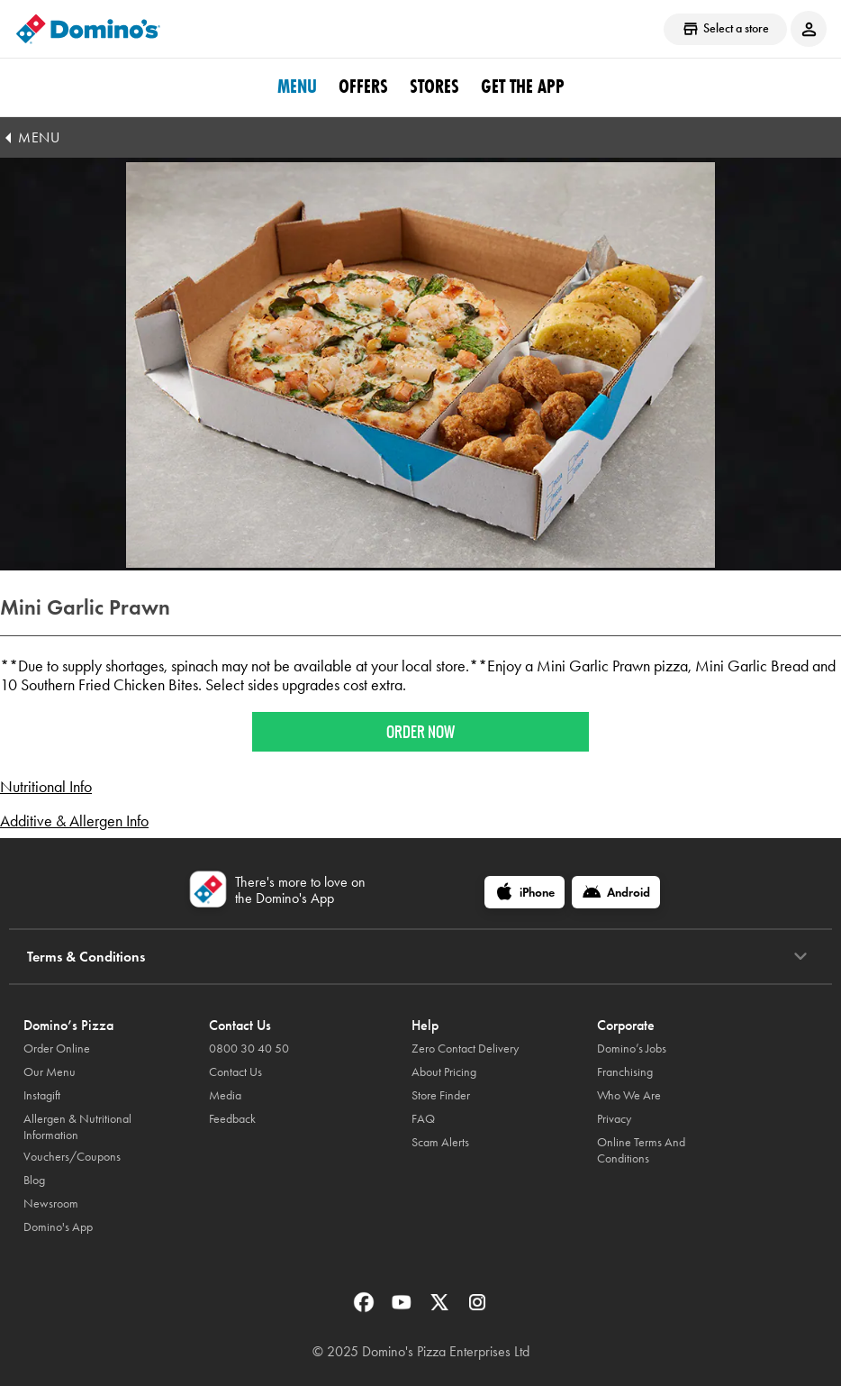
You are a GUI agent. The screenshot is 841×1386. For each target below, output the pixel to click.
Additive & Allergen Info (74, 821)
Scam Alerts (440, 1142)
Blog (34, 1180)
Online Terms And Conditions (641, 1150)
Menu (297, 86)
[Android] (616, 892)
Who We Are (629, 1095)
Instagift (41, 1095)
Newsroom (50, 1203)
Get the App (523, 86)
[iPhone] (524, 892)
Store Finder (440, 1095)
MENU (38, 137)
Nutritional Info (46, 787)
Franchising (625, 1072)
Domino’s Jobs (631, 1048)
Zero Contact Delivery (465, 1048)
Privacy (614, 1118)
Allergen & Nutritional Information (77, 1127)
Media (225, 1095)
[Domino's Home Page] (88, 29)
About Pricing (443, 1072)
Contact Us (235, 1072)
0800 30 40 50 (249, 1048)
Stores (434, 86)
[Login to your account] (809, 29)
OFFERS (363, 86)
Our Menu (49, 1072)
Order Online (56, 1048)
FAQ (423, 1118)
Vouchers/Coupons (72, 1156)
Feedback (232, 1118)
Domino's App (58, 1227)
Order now (420, 732)
